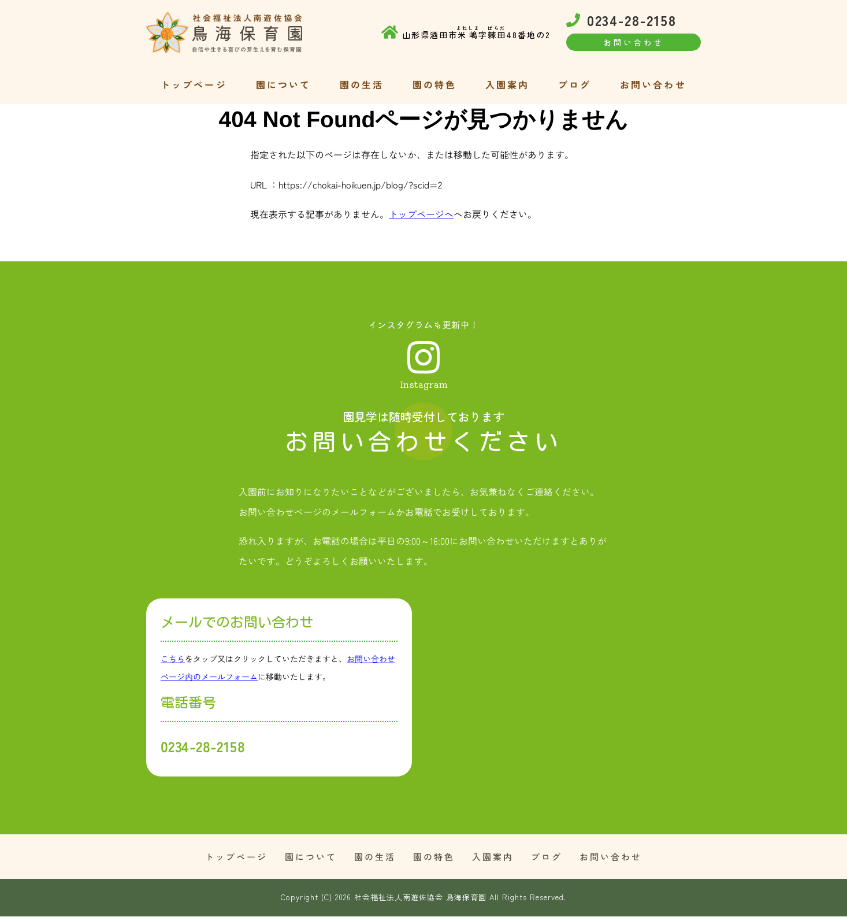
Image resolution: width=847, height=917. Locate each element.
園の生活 (362, 84)
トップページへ (421, 214)
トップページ (194, 84)
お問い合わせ (653, 84)
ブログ (575, 84)
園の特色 (435, 84)
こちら (173, 659)
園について (283, 84)
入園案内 (507, 84)
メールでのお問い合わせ (237, 623)
